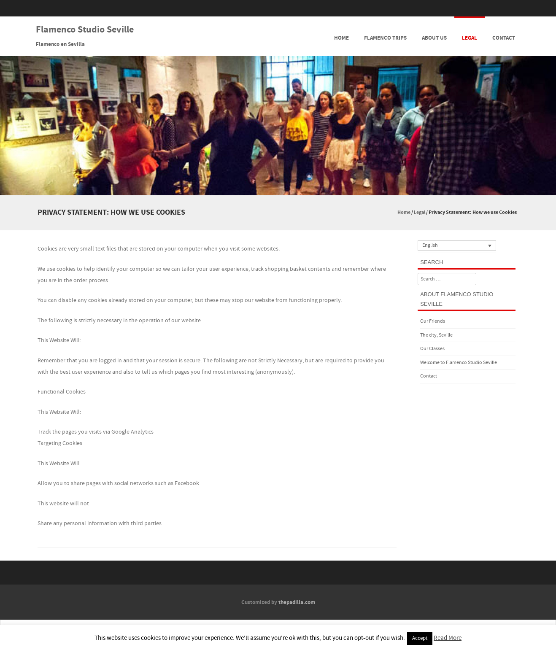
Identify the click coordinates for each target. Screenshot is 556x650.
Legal (469, 38)
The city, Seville (436, 335)
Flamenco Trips (385, 38)
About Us (434, 38)
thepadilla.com (296, 602)
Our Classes (432, 348)
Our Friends (432, 321)
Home (341, 38)
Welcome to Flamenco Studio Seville (458, 362)
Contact (503, 38)
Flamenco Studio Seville (85, 30)
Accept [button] (419, 638)
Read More (448, 638)
